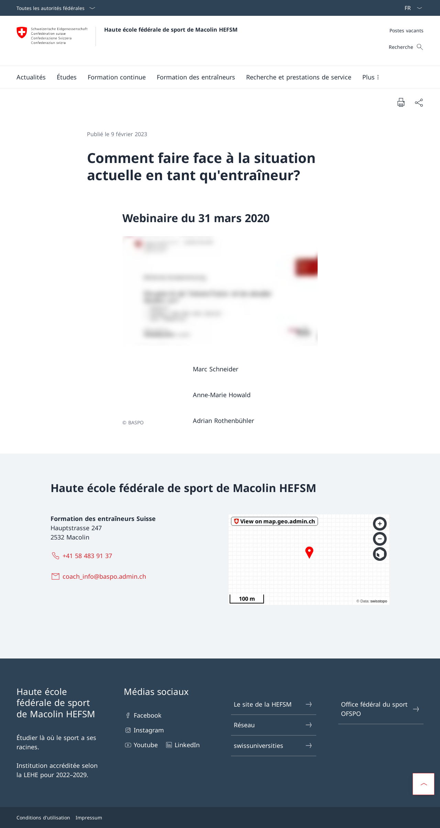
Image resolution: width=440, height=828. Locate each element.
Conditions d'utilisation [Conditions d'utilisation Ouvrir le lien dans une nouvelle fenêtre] (43, 817)
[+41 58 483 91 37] (83, 555)
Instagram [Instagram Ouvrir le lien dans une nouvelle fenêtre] (144, 730)
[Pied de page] (220, 817)
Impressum (89, 817)
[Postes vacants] (406, 30)
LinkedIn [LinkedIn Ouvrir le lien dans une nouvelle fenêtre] (182, 745)
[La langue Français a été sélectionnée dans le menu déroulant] (411, 8)
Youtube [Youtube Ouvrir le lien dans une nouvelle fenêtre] (141, 745)
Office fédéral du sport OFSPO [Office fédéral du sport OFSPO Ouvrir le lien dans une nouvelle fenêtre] (380, 709)
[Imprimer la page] (401, 102)
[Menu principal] (214, 77)
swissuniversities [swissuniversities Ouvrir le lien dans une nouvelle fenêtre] (273, 745)
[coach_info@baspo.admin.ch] (100, 576)
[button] (31, 77)
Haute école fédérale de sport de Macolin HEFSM (171, 29)
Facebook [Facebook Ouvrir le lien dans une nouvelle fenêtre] (143, 715)
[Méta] (406, 30)
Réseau (273, 725)
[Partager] (419, 102)
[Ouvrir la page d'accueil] (127, 41)
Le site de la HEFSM (273, 704)
